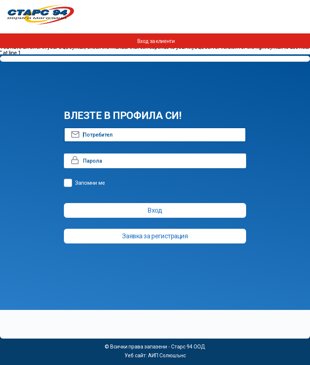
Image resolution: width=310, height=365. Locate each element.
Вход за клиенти (156, 41)
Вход (155, 210)
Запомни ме (90, 183)
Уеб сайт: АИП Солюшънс (155, 355)
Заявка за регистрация (155, 236)
